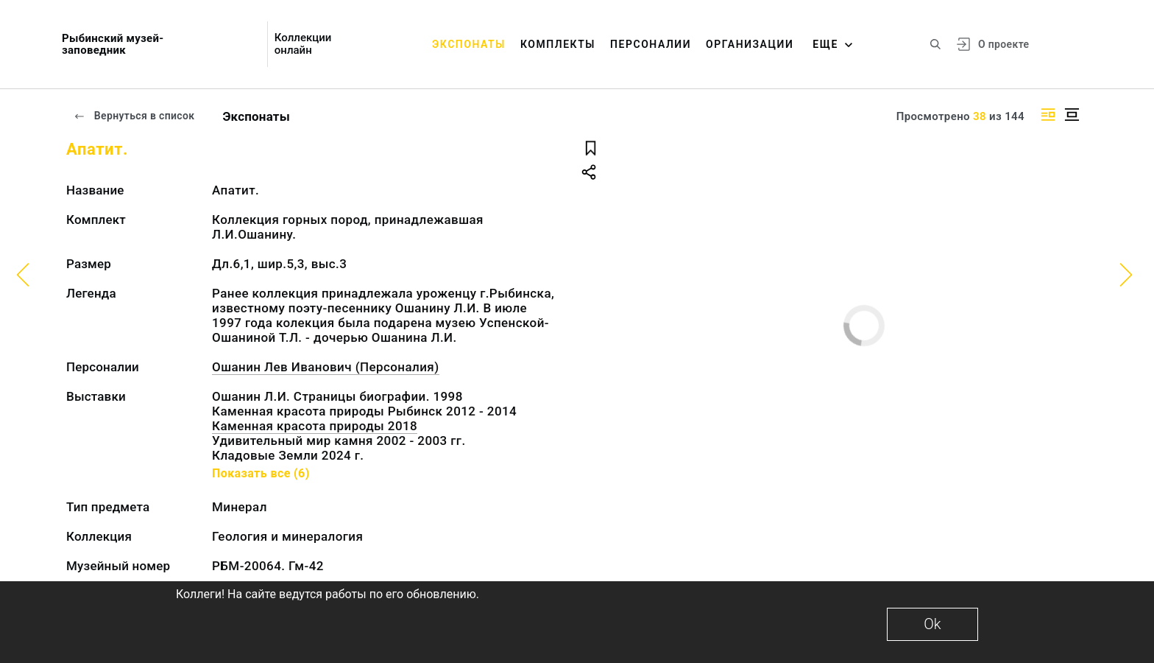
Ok (932, 624)
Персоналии (650, 44)
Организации (749, 44)
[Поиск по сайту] (935, 44)
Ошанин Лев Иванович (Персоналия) (325, 366)
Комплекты (557, 44)
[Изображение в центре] (1071, 114)
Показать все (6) (261, 473)
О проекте (1003, 44)
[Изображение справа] (1048, 114)
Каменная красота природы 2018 (314, 425)
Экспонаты (469, 44)
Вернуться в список (134, 116)
